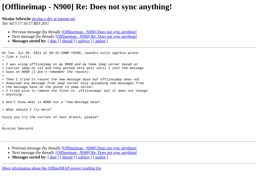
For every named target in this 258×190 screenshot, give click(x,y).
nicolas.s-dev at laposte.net (53, 19)
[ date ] (53, 41)
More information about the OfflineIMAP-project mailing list (51, 185)
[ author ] (100, 41)
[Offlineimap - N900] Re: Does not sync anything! (96, 36)
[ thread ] (67, 41)
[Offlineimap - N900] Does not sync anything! (99, 32)
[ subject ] (84, 41)
